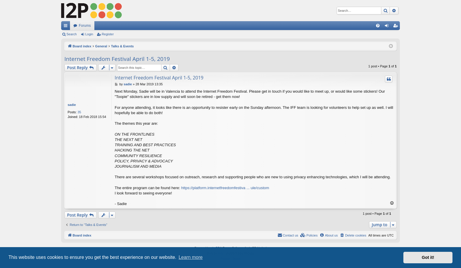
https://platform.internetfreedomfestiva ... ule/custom (225, 188)
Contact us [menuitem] (288, 235)
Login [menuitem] (388, 27)
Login (89, 34)
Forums (85, 26)
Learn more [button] (190, 257)
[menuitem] (377, 25)
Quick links (67, 27)
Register (108, 34)
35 (79, 112)
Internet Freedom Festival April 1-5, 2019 (117, 59)
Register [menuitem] (397, 27)
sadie (72, 104)
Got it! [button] (428, 257)
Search (71, 34)
